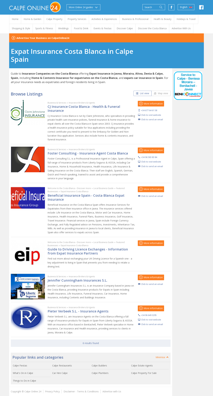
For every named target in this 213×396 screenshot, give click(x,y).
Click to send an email (152, 119)
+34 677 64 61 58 (149, 110)
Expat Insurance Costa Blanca (74, 191)
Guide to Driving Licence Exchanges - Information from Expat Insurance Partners (88, 251)
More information (151, 103)
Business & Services (57, 102)
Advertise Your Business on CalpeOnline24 (42, 38)
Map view (161, 93)
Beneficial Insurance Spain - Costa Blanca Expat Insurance (86, 197)
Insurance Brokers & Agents (82, 102)
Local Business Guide (103, 188)
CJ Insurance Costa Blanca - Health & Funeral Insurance (84, 108)
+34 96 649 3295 (149, 315)
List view (142, 93)
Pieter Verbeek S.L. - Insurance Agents (78, 311)
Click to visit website (151, 114)
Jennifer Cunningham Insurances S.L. (77, 280)
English (186, 7)
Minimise (162, 357)
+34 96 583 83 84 (149, 157)
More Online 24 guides (83, 7)
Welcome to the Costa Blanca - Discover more (69, 188)
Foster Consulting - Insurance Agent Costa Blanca (88, 153)
